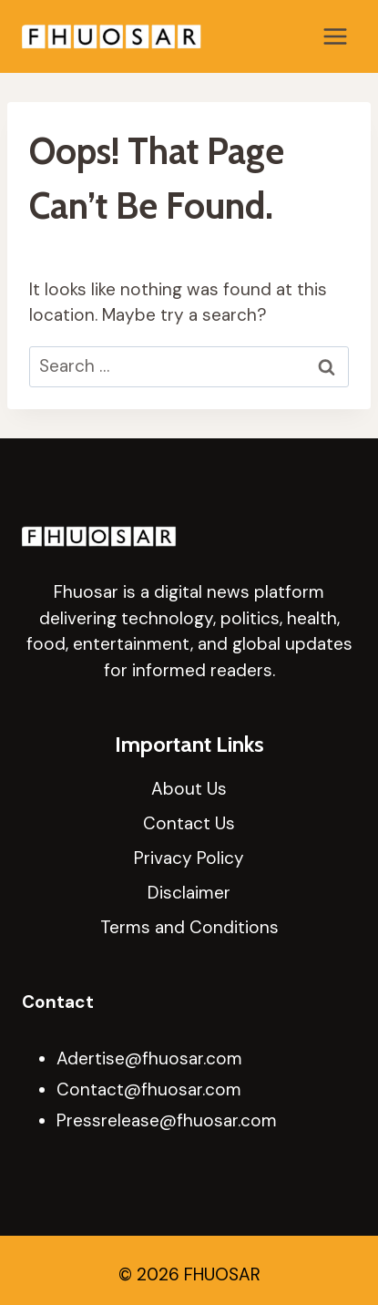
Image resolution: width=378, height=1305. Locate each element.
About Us (189, 788)
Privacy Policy (189, 858)
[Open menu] (334, 36)
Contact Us (189, 823)
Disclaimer (189, 892)
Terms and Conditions (189, 927)
